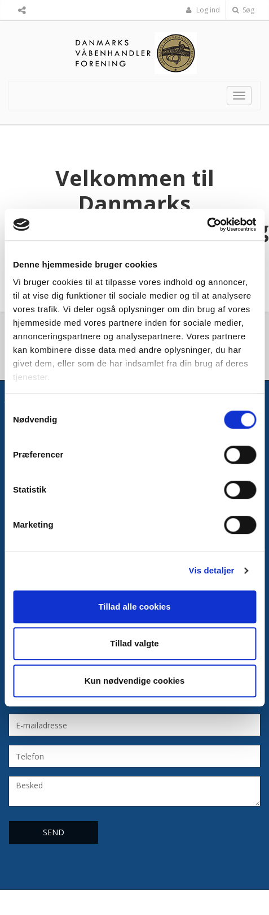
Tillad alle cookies (134, 606)
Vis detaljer (212, 570)
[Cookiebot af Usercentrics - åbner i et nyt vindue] (206, 224)
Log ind (203, 10)
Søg (243, 10)
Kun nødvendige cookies (135, 680)
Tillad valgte (134, 643)
